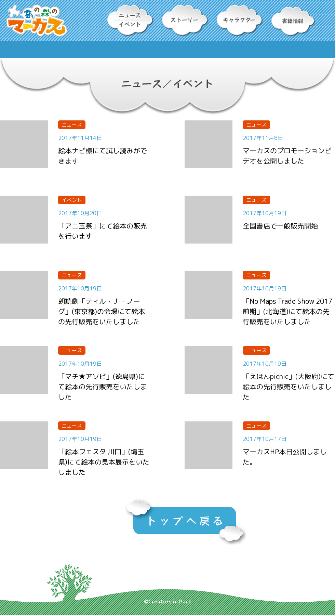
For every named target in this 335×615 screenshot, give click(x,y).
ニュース (72, 124)
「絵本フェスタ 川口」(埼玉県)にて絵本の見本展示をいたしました (103, 462)
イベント (72, 200)
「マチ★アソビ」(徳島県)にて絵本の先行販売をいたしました (102, 386)
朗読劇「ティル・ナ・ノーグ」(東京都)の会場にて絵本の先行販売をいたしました (101, 311)
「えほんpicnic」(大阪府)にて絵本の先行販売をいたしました (288, 386)
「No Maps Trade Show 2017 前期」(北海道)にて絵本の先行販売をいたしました (287, 311)
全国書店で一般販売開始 (280, 226)
